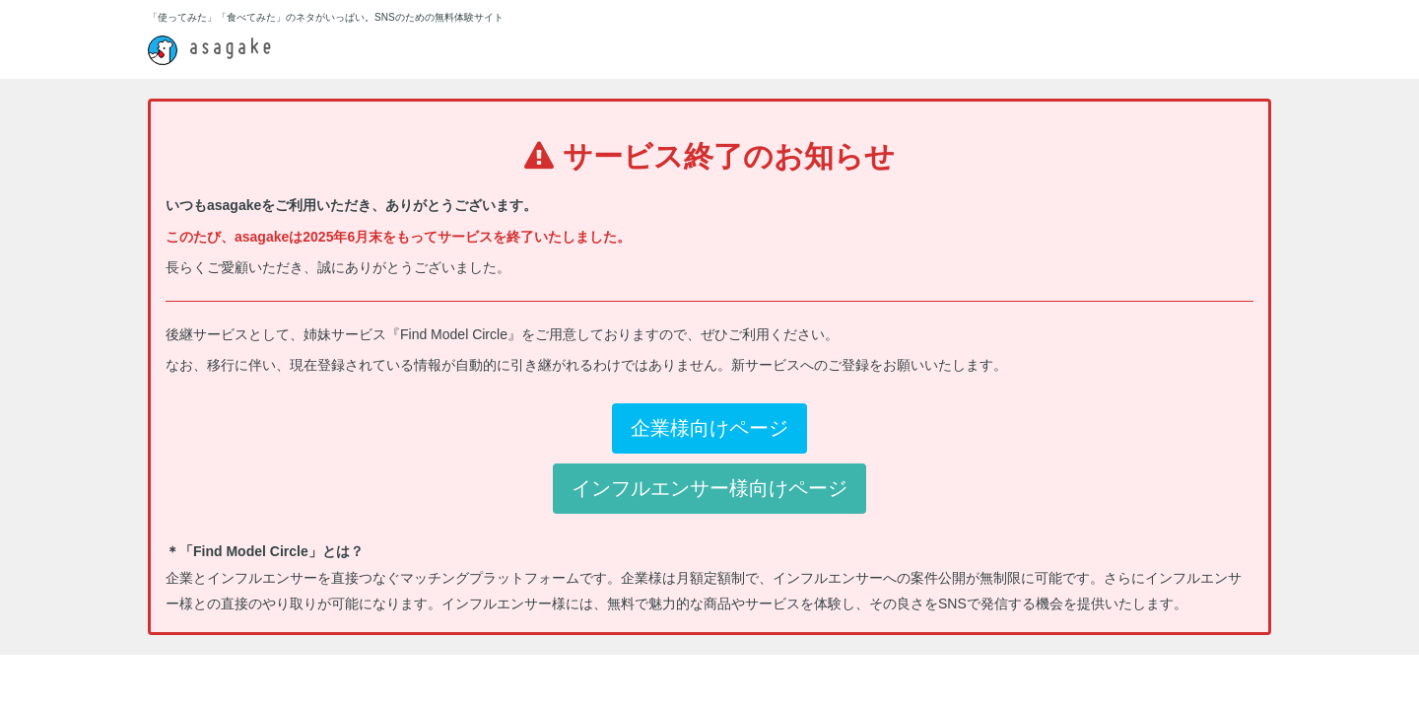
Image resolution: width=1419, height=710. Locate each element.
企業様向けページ (709, 428)
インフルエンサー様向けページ (709, 488)
